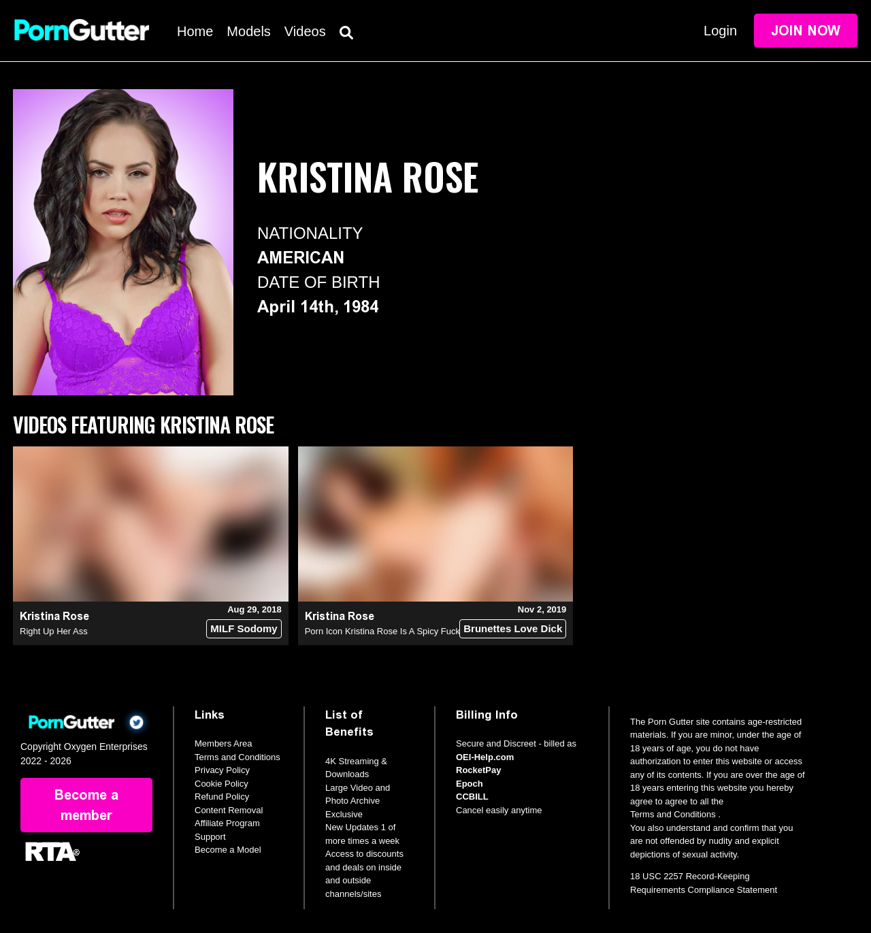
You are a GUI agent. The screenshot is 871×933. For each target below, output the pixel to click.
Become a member (86, 805)
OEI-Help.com (485, 757)
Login (720, 30)
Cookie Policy (221, 784)
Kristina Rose (54, 616)
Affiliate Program (227, 823)
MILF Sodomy (243, 628)
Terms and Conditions (237, 757)
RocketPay (478, 770)
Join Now (805, 30)
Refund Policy (222, 796)
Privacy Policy (222, 770)
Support (210, 837)
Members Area (223, 743)
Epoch (469, 784)
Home (195, 31)
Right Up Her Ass (54, 631)
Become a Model (228, 850)
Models (248, 31)
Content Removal (229, 810)
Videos (305, 31)
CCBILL (472, 796)
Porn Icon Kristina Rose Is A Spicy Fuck (382, 631)
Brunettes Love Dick (512, 628)
